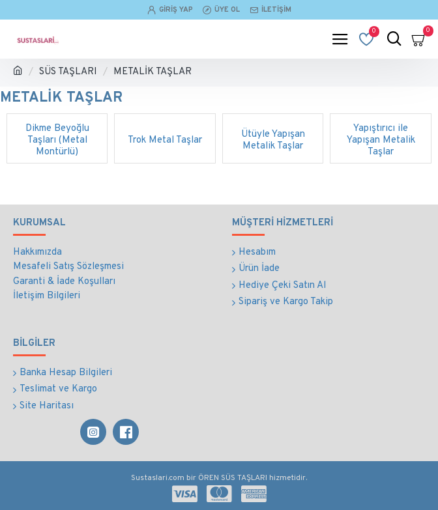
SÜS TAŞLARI (68, 72)
